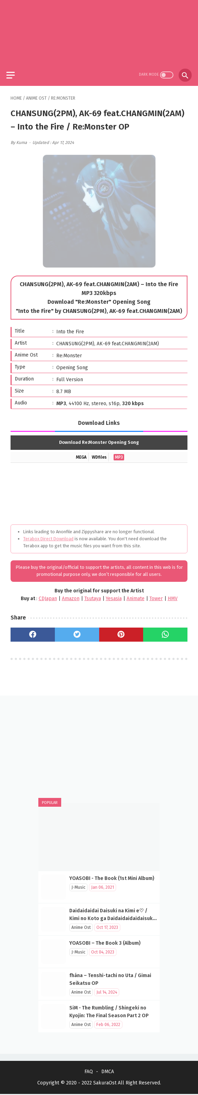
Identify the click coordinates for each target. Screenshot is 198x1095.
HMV (173, 594)
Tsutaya (92, 594)
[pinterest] (121, 631)
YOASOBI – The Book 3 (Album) (105, 942)
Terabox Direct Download (48, 534)
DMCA (107, 1073)
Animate (136, 594)
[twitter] (77, 631)
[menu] (15, 69)
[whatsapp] (165, 631)
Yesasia (114, 594)
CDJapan (48, 594)
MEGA (81, 453)
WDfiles (99, 453)
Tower (156, 594)
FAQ (88, 1073)
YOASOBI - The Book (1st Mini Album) (111, 878)
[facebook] (33, 631)
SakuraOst (104, 1084)
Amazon (70, 594)
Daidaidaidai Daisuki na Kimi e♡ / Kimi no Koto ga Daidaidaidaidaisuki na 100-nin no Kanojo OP (111, 918)
